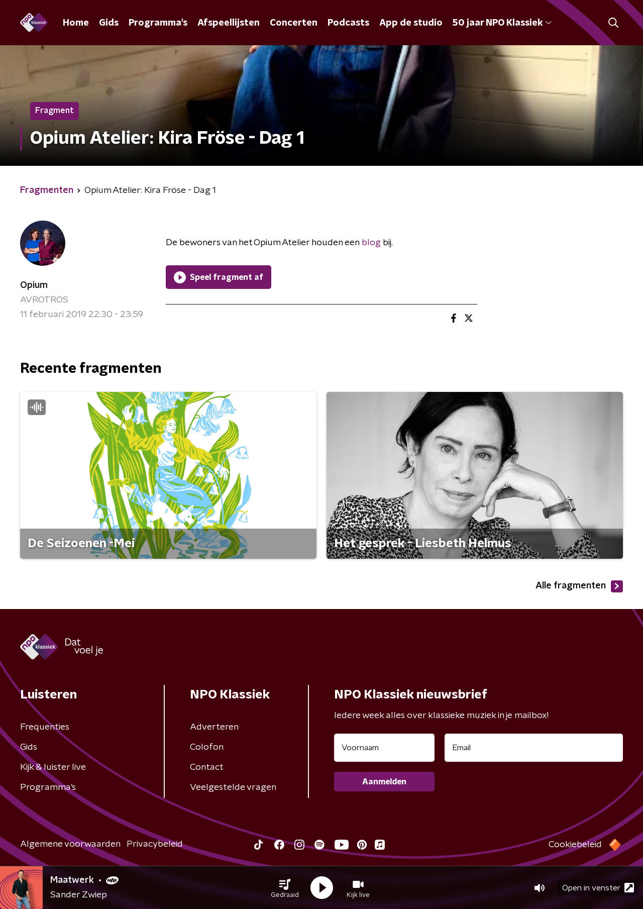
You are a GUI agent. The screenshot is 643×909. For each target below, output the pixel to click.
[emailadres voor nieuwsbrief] (534, 748)
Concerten (293, 23)
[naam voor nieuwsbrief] (384, 748)
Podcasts (348, 23)
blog (371, 242)
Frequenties (44, 727)
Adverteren (214, 727)
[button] (285, 888)
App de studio (411, 23)
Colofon (207, 747)
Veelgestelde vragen (233, 787)
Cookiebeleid (575, 844)
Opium (34, 285)
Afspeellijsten (228, 23)
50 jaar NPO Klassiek (502, 23)
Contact (207, 767)
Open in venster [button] (598, 887)
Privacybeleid (155, 844)
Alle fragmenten (579, 586)
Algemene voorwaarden (70, 844)
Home (76, 23)
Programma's (158, 23)
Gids (109, 23)
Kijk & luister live (53, 767)
